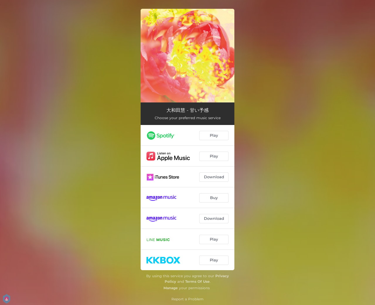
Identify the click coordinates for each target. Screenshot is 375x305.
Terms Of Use (197, 281)
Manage (170, 288)
